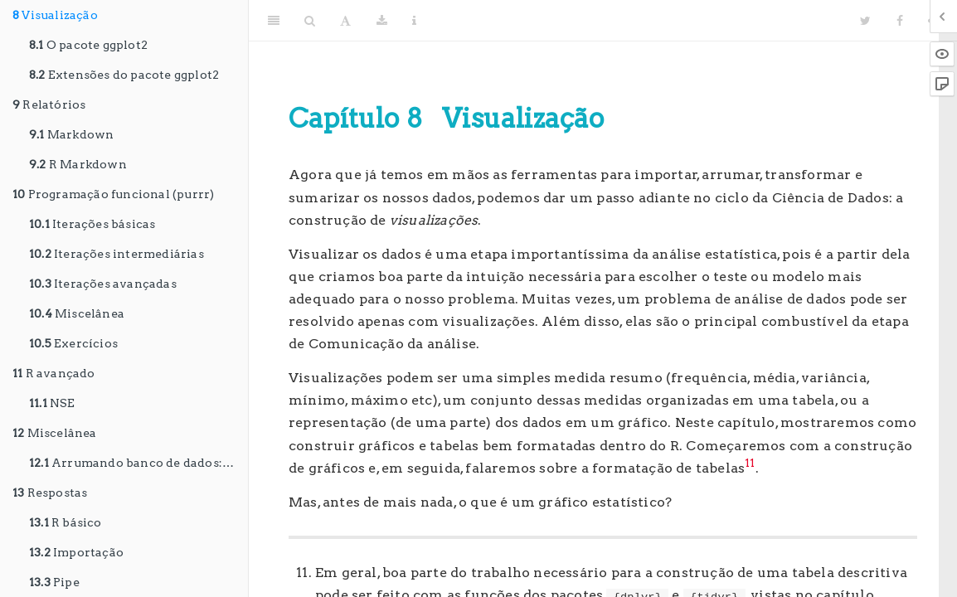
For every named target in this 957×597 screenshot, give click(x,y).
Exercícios (73, 343)
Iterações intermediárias (116, 253)
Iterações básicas (92, 224)
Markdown (71, 134)
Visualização (55, 15)
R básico (65, 522)
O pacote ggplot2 (88, 44)
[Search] (310, 20)
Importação (76, 552)
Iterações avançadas (103, 283)
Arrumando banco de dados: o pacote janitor (138, 462)
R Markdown (78, 164)
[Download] (382, 20)
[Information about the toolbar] (414, 20)
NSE (52, 403)
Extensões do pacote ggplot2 (124, 74)
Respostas (49, 492)
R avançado (53, 373)
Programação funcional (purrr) (113, 194)
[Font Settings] (345, 20)
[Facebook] (900, 20)
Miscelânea (76, 313)
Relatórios (48, 104)
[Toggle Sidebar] (273, 20)
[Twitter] (865, 20)
